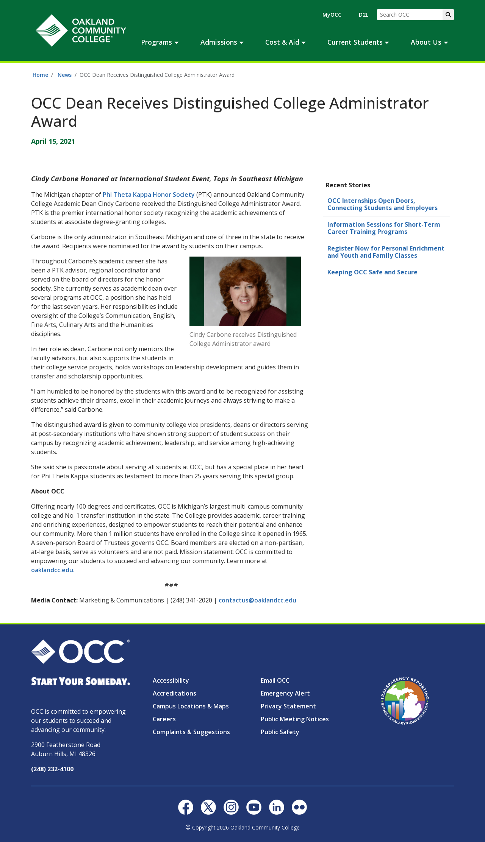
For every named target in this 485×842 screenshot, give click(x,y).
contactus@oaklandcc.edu (257, 600)
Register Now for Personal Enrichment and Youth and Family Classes (385, 252)
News (65, 74)
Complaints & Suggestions (191, 732)
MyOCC (331, 14)
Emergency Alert (285, 693)
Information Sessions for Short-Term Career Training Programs (383, 228)
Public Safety (280, 732)
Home (40, 74)
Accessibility (171, 680)
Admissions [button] (218, 42)
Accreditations (174, 693)
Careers (164, 719)
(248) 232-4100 (52, 769)
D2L (363, 14)
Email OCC (275, 680)
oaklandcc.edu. (53, 570)
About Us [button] (426, 42)
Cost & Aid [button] (282, 42)
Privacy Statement (288, 706)
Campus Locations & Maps (191, 706)
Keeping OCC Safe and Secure (372, 272)
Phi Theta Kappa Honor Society (149, 194)
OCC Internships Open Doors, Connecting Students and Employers (382, 204)
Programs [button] (156, 42)
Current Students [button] (355, 42)
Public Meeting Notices (295, 719)
